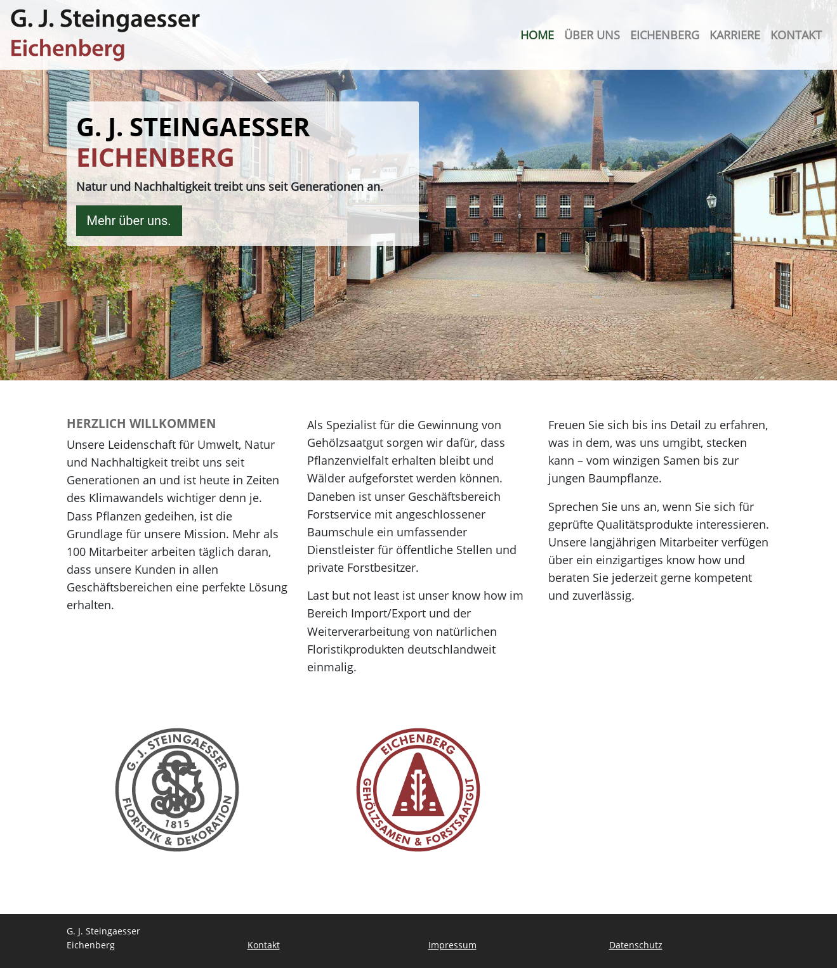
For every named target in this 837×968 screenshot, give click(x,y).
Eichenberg (664, 34)
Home (537, 34)
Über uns (592, 34)
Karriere (734, 34)
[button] (28, 940)
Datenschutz (635, 945)
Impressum (452, 945)
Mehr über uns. (129, 220)
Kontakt (796, 34)
